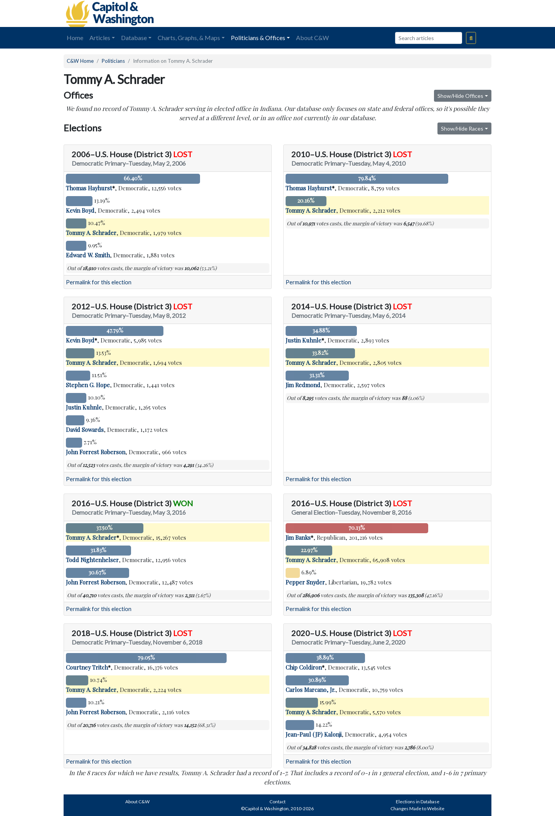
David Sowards (85, 429)
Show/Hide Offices (460, 95)
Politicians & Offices (258, 37)
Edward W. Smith (88, 255)
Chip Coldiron (304, 667)
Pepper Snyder (305, 582)
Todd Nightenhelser (92, 560)
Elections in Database (417, 801)
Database (134, 37)
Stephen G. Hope (88, 385)
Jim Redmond (303, 385)
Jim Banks (298, 537)
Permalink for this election (98, 282)
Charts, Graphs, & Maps (189, 37)
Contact (277, 801)
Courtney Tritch (87, 667)
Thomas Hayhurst (89, 188)
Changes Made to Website (417, 808)
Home (75, 37)
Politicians (113, 61)
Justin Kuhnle (84, 407)
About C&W (312, 37)
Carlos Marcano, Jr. (310, 689)
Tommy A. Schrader (91, 233)
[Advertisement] (405, 13)
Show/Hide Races (462, 128)
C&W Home (80, 61)
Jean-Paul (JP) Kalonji (313, 734)
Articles (99, 37)
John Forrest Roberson (95, 452)
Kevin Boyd (80, 210)
